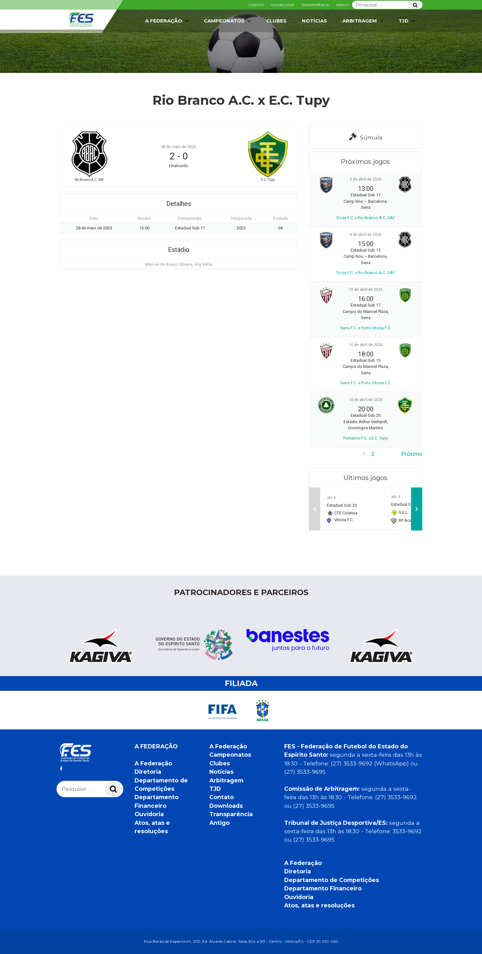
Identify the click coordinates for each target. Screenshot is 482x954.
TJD (407, 21)
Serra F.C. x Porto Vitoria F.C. (365, 327)
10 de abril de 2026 (366, 289)
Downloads (282, 5)
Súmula (365, 137)
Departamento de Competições (331, 880)
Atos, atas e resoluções (319, 905)
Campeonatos (228, 21)
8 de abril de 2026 (365, 179)
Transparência (315, 5)
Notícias (314, 21)
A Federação (167, 21)
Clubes (276, 21)
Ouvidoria (149, 814)
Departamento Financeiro (323, 888)
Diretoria (148, 771)
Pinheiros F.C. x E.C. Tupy (365, 438)
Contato (256, 5)
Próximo (411, 454)
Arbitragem (363, 21)
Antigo (342, 5)
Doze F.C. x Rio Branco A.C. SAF (366, 217)
